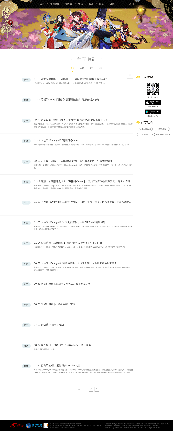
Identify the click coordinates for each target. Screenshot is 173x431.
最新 (73, 69)
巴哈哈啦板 (162, 129)
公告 (91, 68)
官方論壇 (144, 134)
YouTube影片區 (162, 134)
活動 (100, 68)
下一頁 (97, 389)
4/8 (80, 389)
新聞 (82, 68)
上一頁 (91, 389)
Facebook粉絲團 (145, 129)
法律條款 (156, 426)
